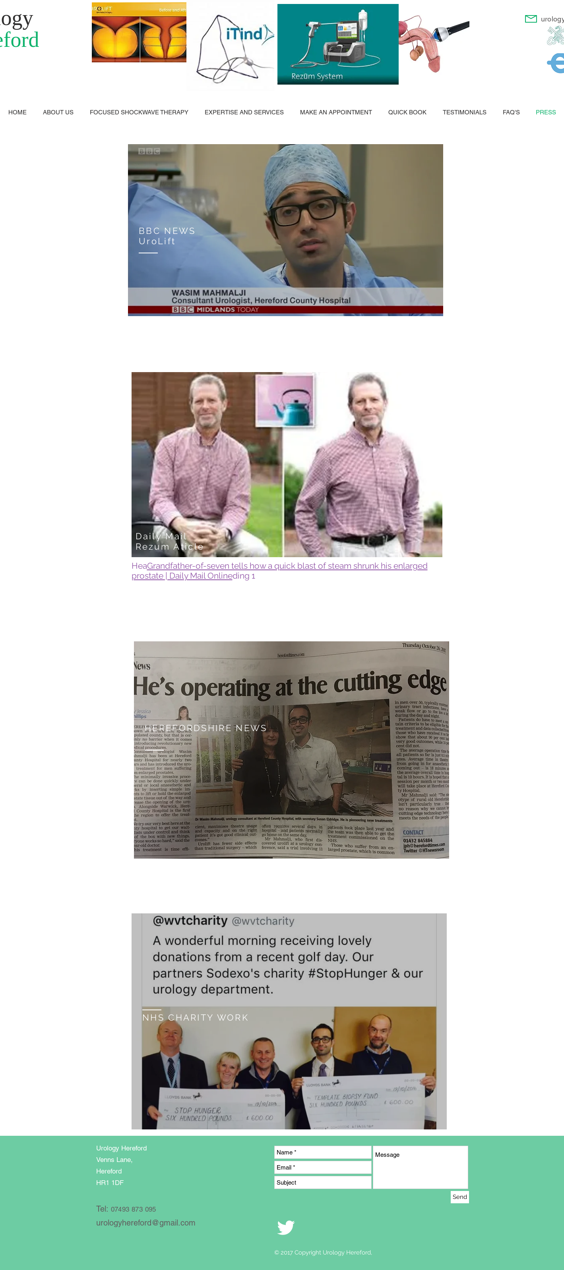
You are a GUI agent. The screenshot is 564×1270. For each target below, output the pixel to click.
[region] (285, 230)
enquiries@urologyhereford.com (128, 330)
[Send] (460, 1197)
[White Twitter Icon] (286, 1227)
